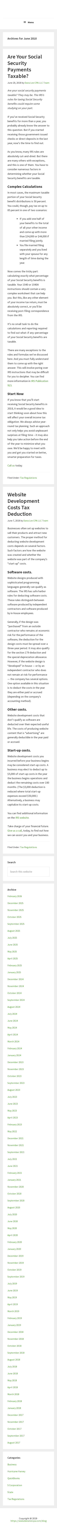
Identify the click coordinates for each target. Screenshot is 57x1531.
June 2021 (12, 1165)
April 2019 (12, 1304)
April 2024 (12, 1034)
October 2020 (14, 1193)
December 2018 (15, 1331)
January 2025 (14, 972)
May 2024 (12, 1027)
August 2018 (13, 1359)
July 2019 (12, 1283)
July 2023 (12, 1096)
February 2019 (14, 1318)
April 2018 (12, 1387)
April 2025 (12, 958)
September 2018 (15, 1352)
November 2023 (15, 1069)
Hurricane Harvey (16, 1471)
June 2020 (12, 1221)
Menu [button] (31, 22)
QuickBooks (13, 1478)
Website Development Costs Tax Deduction (23, 504)
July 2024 (12, 1013)
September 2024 (15, 999)
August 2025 (13, 930)
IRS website (22, 817)
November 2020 (15, 1186)
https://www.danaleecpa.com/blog (28, 1520)
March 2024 (13, 1041)
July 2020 (12, 1214)
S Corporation (14, 1485)
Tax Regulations (28, 477)
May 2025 (12, 951)
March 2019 (13, 1311)
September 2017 (15, 1435)
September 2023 (15, 1082)
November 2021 (15, 1145)
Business (12, 1464)
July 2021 (12, 1159)
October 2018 (14, 1345)
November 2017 (15, 1421)
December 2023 (15, 1062)
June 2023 (12, 1103)
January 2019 (14, 1325)
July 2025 (12, 937)
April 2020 (12, 1235)
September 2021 (15, 1152)
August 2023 (13, 1089)
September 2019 (15, 1276)
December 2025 (15, 903)
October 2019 (14, 1269)
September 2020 (15, 1200)
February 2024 (14, 1048)
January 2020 (14, 1248)
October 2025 (14, 916)
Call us (11, 465)
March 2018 (13, 1394)
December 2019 (15, 1255)
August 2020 (13, 1207)
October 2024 (14, 993)
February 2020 (14, 1242)
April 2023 (12, 1117)
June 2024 (12, 1020)
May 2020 (12, 1228)
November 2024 (15, 986)
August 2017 (13, 1442)
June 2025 (12, 944)
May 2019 (12, 1297)
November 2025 (15, 910)
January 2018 (14, 1408)
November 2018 (15, 1338)
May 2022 (12, 1131)
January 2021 (14, 1179)
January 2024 (14, 1055)
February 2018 (14, 1401)
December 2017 (15, 1414)
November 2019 (15, 1262)
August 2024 (13, 1006)
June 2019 (12, 1290)
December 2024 (15, 979)
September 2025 (15, 923)
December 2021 (15, 1138)
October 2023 (14, 1076)
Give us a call (14, 830)
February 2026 (14, 896)
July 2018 (12, 1366)
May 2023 (12, 1110)
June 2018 (12, 1373)
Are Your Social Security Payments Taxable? (24, 66)
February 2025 (14, 965)
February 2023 (14, 1124)
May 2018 (12, 1380)
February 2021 (14, 1172)
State (10, 1492)
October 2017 (14, 1428)
